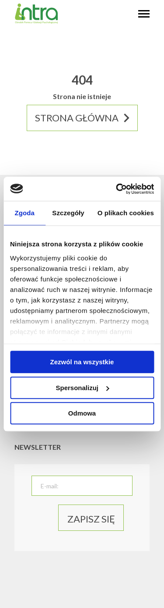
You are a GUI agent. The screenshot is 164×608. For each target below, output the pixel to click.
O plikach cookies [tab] (126, 213)
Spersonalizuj (82, 387)
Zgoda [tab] (24, 213)
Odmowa (82, 413)
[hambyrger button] (144, 14)
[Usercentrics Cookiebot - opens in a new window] (117, 189)
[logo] (36, 22)
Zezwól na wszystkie (82, 362)
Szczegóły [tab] (68, 213)
